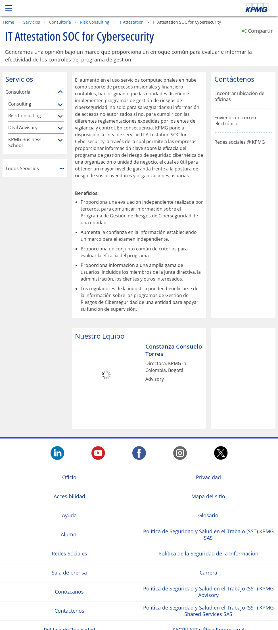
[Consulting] (60, 105)
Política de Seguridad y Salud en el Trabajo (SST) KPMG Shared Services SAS (208, 610)
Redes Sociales (69, 553)
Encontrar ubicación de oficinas (239, 96)
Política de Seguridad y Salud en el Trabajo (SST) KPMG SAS (208, 534)
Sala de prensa (69, 572)
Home (8, 22)
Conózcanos (69, 591)
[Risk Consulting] (60, 117)
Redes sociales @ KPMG (239, 142)
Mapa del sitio (208, 496)
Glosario (208, 515)
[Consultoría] (60, 92)
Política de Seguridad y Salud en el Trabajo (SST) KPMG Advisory (208, 591)
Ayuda (69, 515)
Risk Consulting (94, 22)
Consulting (19, 104)
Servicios (31, 22)
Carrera (208, 572)
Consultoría (60, 22)
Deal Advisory (22, 128)
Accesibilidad (69, 496)
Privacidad (208, 477)
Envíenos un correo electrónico (235, 121)
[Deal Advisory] (60, 128)
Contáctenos (69, 611)
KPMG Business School (24, 143)
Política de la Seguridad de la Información (208, 553)
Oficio (69, 477)
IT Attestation (131, 22)
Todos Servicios (34, 168)
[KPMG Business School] (60, 140)
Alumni (69, 534)
